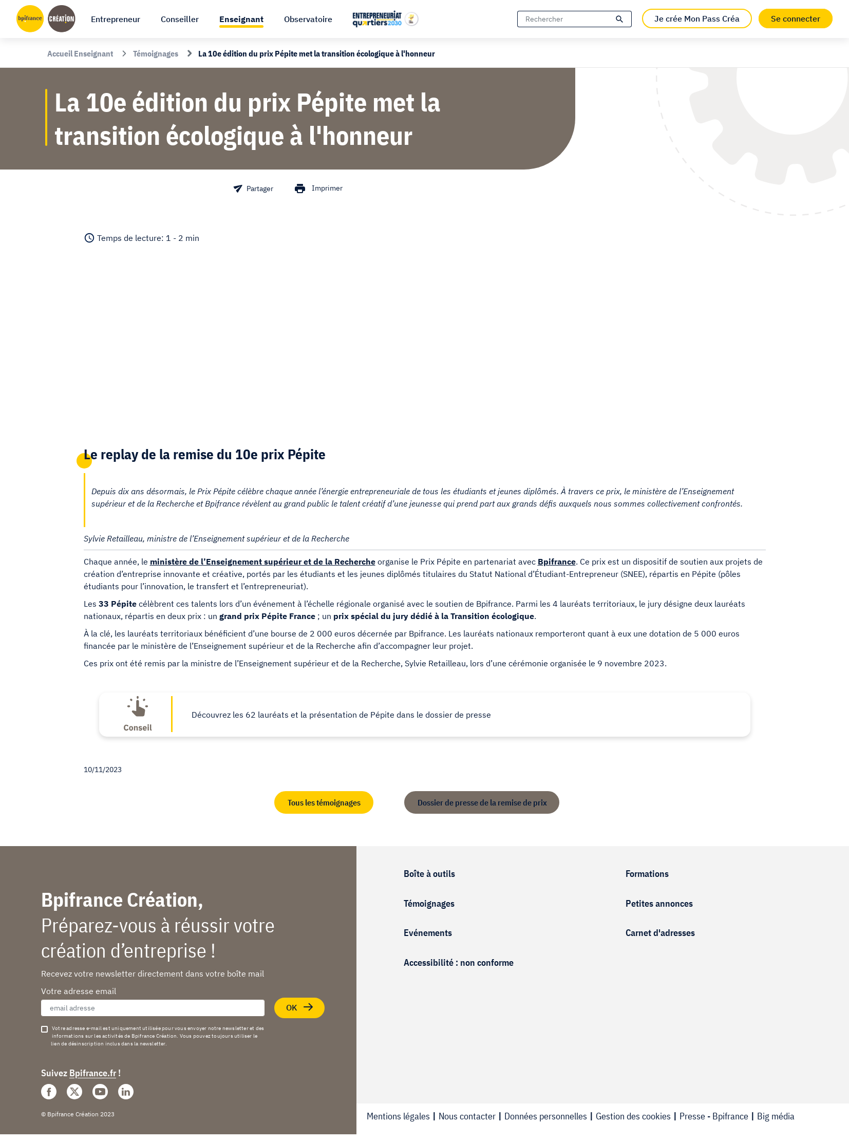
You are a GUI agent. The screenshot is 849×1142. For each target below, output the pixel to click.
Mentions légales (398, 1116)
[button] (241, 19)
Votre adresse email (78, 991)
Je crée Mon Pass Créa (697, 18)
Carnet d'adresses (660, 933)
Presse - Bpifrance (714, 1116)
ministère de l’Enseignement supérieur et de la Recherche (262, 561)
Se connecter (795, 18)
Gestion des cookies (633, 1116)
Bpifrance (557, 561)
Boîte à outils (429, 873)
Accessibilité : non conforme (459, 962)
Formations (647, 873)
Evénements (428, 933)
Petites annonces (659, 903)
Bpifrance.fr (92, 1073)
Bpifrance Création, (122, 899)
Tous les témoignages (323, 802)
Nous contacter (467, 1116)
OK (301, 1007)
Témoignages (429, 903)
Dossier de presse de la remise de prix (482, 802)
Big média (776, 1116)
